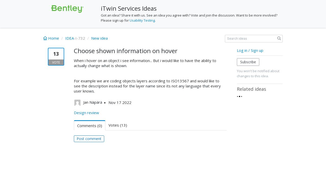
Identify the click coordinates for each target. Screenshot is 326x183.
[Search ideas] (254, 38)
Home (51, 38)
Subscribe (248, 61)
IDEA (69, 38)
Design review (86, 112)
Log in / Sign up (250, 50)
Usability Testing (142, 20)
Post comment (89, 138)
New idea (99, 38)
